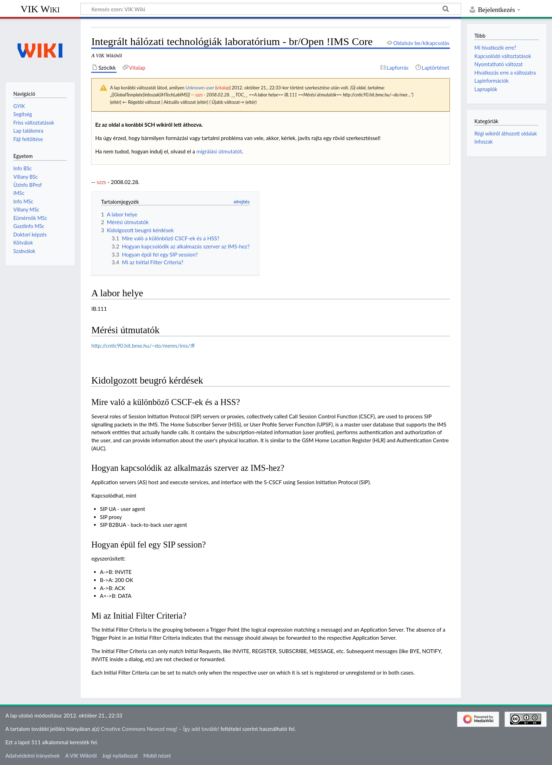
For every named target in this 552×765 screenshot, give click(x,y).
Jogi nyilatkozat (120, 755)
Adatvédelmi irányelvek (32, 755)
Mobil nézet (157, 755)
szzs (199, 94)
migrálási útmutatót (219, 151)
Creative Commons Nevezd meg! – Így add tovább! (160, 729)
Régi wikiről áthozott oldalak (505, 134)
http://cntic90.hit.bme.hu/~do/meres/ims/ (140, 345)
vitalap (223, 87)
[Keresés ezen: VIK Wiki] (271, 8)
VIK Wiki (40, 9)
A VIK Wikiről (80, 755)
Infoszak (483, 142)
